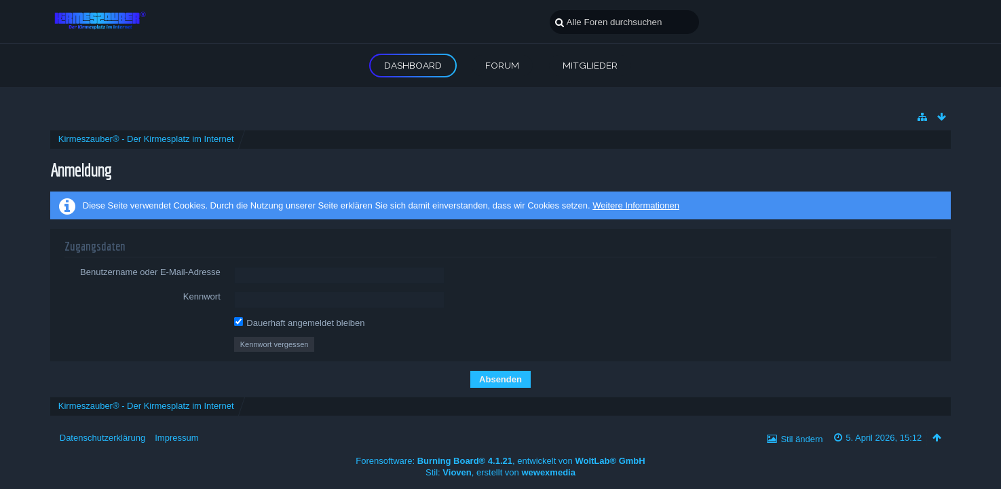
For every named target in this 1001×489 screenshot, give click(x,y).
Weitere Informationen (635, 205)
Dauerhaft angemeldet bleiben (299, 322)
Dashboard (413, 65)
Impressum (176, 438)
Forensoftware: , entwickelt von (500, 461)
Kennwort (202, 296)
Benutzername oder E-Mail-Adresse (150, 272)
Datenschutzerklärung (102, 438)
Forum (502, 65)
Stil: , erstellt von (500, 472)
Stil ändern (801, 439)
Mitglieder (590, 65)
